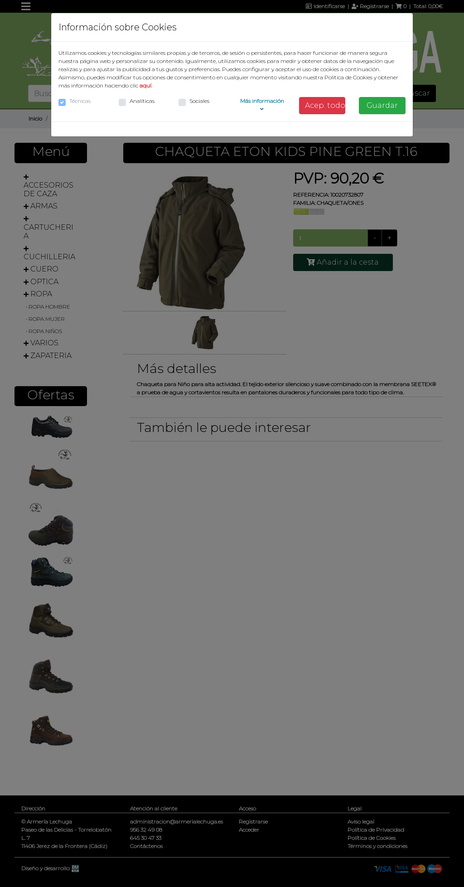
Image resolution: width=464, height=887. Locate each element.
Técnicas (80, 100)
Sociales (199, 100)
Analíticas (142, 100)
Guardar (382, 105)
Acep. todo (325, 105)
